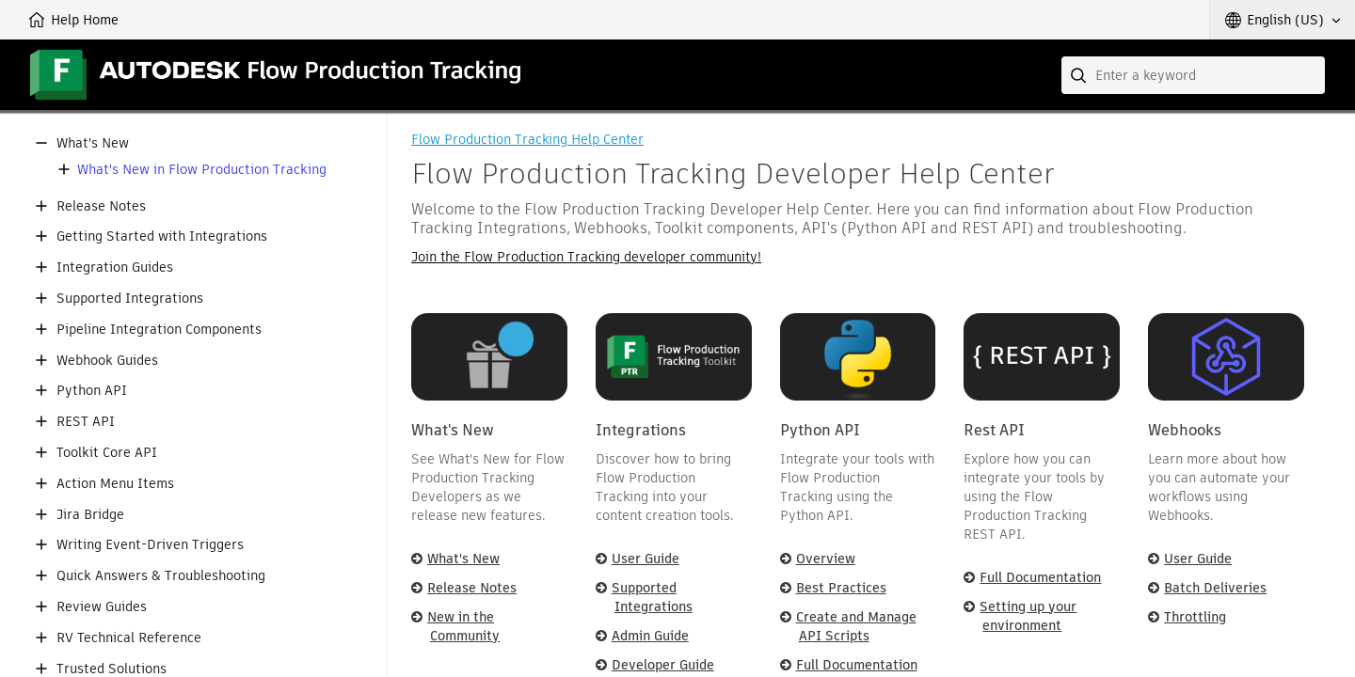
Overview (825, 558)
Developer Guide (663, 664)
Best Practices (841, 587)
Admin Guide (650, 635)
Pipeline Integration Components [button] (159, 330)
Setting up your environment (1028, 616)
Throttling (1195, 616)
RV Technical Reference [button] (128, 638)
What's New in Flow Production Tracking (202, 170)
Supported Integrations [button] (129, 299)
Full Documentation (856, 664)
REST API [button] (85, 422)
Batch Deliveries (1215, 587)
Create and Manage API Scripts (856, 626)
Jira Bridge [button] (90, 515)
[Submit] (1080, 75)
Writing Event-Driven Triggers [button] (150, 545)
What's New (463, 558)
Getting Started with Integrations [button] (161, 236)
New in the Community (463, 626)
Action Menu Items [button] (115, 484)
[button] (1282, 19)
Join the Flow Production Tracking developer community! (586, 256)
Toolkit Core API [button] (106, 453)
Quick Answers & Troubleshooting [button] (160, 576)
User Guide (645, 558)
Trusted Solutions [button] (111, 669)
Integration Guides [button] (114, 268)
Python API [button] (91, 391)
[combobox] (1193, 75)
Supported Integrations (652, 597)
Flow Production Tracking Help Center (527, 139)
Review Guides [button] (101, 607)
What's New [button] (92, 143)
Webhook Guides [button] (107, 361)
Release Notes (472, 587)
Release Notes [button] (101, 206)
